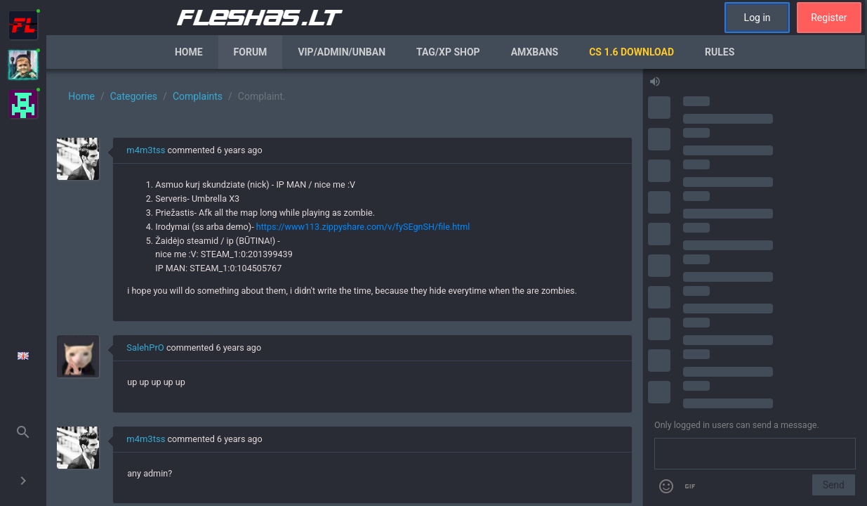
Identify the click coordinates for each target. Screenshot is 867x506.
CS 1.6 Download (631, 52)
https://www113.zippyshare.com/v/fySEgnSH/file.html (363, 226)
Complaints (198, 96)
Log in (757, 17)
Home (189, 52)
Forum (250, 52)
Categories (133, 96)
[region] (344, 287)
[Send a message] (755, 454)
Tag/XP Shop (448, 52)
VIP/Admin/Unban (341, 52)
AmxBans (535, 52)
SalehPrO (145, 347)
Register (829, 17)
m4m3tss (145, 150)
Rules (719, 52)
